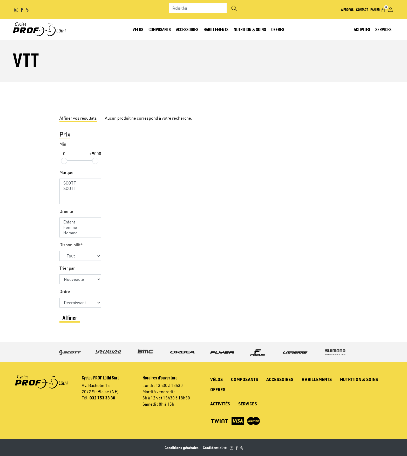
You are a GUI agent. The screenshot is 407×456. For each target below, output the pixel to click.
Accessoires (187, 29)
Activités (362, 29)
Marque (66, 172)
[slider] (64, 161)
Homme (80, 233)
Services (383, 29)
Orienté (66, 211)
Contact (362, 9)
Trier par (67, 268)
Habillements (216, 29)
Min (62, 144)
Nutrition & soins (250, 29)
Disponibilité (71, 244)
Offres (277, 29)
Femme (80, 227)
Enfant (80, 222)
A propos (347, 9)
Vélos (138, 29)
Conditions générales (182, 447)
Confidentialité (215, 447)
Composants (159, 29)
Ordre (64, 291)
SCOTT (80, 183)
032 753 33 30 (102, 397)
